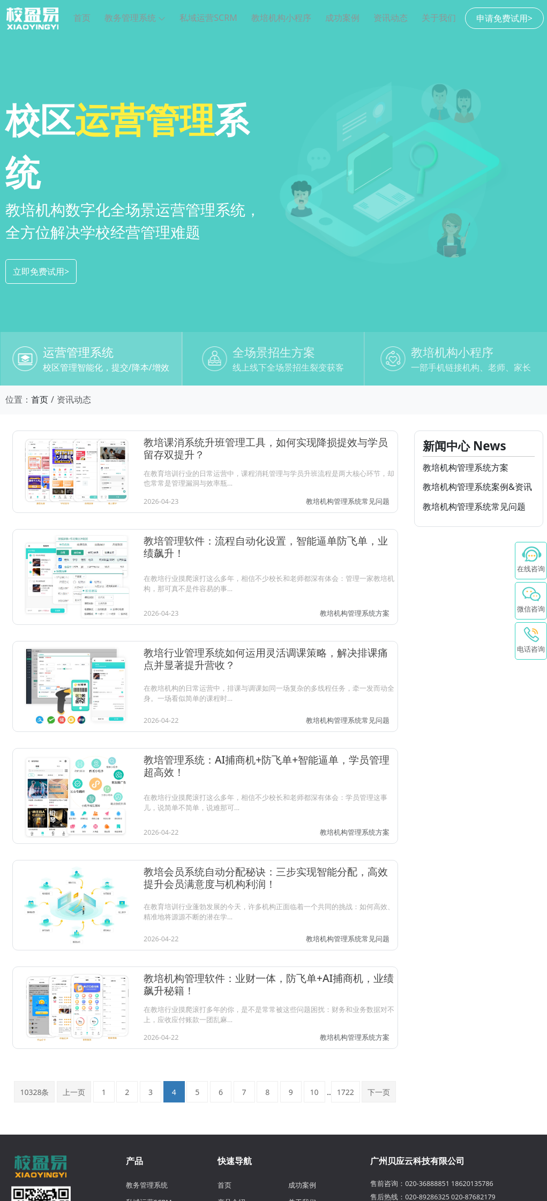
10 (314, 1092)
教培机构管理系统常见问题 (347, 501)
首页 (82, 18)
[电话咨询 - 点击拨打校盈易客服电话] (531, 641)
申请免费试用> (504, 18)
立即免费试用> (41, 271)
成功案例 (342, 18)
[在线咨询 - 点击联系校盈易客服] (531, 560)
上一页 (74, 1092)
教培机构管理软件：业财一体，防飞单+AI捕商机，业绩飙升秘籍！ (269, 984)
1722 (345, 1092)
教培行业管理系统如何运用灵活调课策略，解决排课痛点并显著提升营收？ (266, 659)
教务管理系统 (135, 18)
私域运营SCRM (208, 18)
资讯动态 (390, 18)
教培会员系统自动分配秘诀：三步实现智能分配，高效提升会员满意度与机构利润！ (266, 878)
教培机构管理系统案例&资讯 (477, 487)
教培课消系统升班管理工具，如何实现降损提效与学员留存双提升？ (266, 448)
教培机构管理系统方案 (354, 613)
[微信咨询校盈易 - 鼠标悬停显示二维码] (531, 601)
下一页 (379, 1092)
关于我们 (439, 18)
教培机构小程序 (281, 18)
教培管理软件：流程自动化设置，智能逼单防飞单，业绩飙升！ (266, 547)
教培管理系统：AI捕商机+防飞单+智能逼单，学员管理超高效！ (266, 766)
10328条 (34, 1092)
